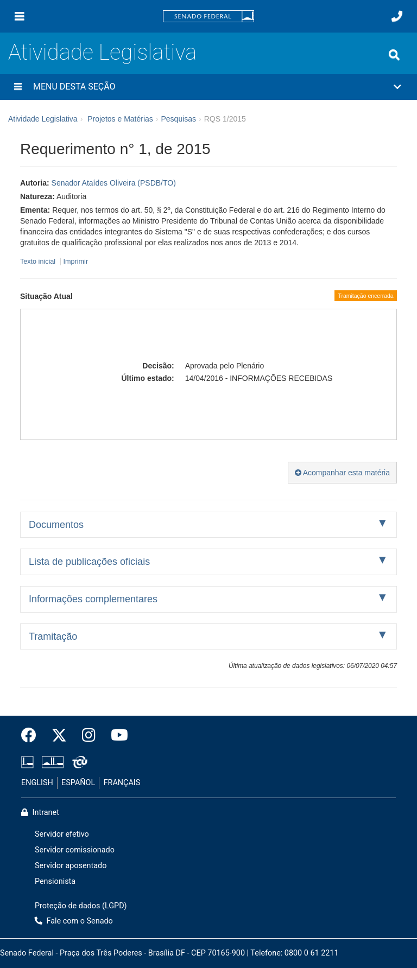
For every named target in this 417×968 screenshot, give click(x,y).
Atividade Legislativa (102, 52)
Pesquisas (178, 118)
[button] (208, 87)
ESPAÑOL (78, 782)
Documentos (56, 524)
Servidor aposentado (70, 865)
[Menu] (19, 16)
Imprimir (76, 261)
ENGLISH (37, 782)
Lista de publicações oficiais (89, 561)
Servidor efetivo (62, 834)
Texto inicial (39, 261)
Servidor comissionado (75, 850)
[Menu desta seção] (18, 87)
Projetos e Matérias (120, 118)
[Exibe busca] (394, 55)
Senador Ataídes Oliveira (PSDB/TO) (114, 183)
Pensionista (55, 881)
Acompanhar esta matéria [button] (342, 472)
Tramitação (53, 636)
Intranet (40, 812)
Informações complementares (93, 599)
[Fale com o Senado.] (397, 16)
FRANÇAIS (122, 782)
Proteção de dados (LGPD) (81, 905)
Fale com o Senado (74, 921)
